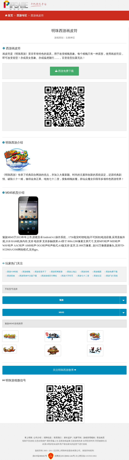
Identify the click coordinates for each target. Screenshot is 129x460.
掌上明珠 (28, 437)
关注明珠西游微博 (64, 370)
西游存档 (84, 272)
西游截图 (96, 272)
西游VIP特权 (12, 272)
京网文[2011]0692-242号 (64, 456)
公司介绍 (37, 437)
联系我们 (58, 437)
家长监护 (68, 437)
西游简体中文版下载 (27, 276)
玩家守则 (77, 437)
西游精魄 (25, 272)
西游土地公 (71, 272)
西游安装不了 (39, 272)
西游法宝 (97, 276)
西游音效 (10, 276)
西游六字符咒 (66, 276)
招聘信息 (48, 437)
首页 (10, 15)
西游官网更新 (56, 272)
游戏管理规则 (89, 437)
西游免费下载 (64, 71)
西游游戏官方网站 (48, 276)
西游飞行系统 (111, 276)
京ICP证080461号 (39, 456)
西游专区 (22, 15)
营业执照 (100, 437)
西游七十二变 (82, 276)
